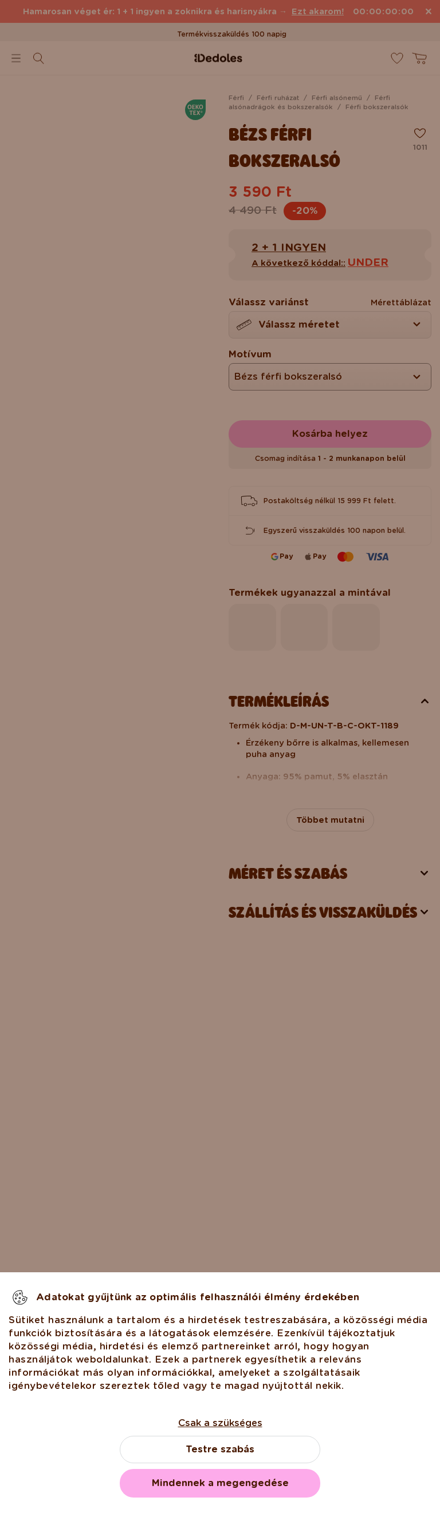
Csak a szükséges (220, 1423)
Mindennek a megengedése (220, 1483)
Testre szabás (220, 1449)
